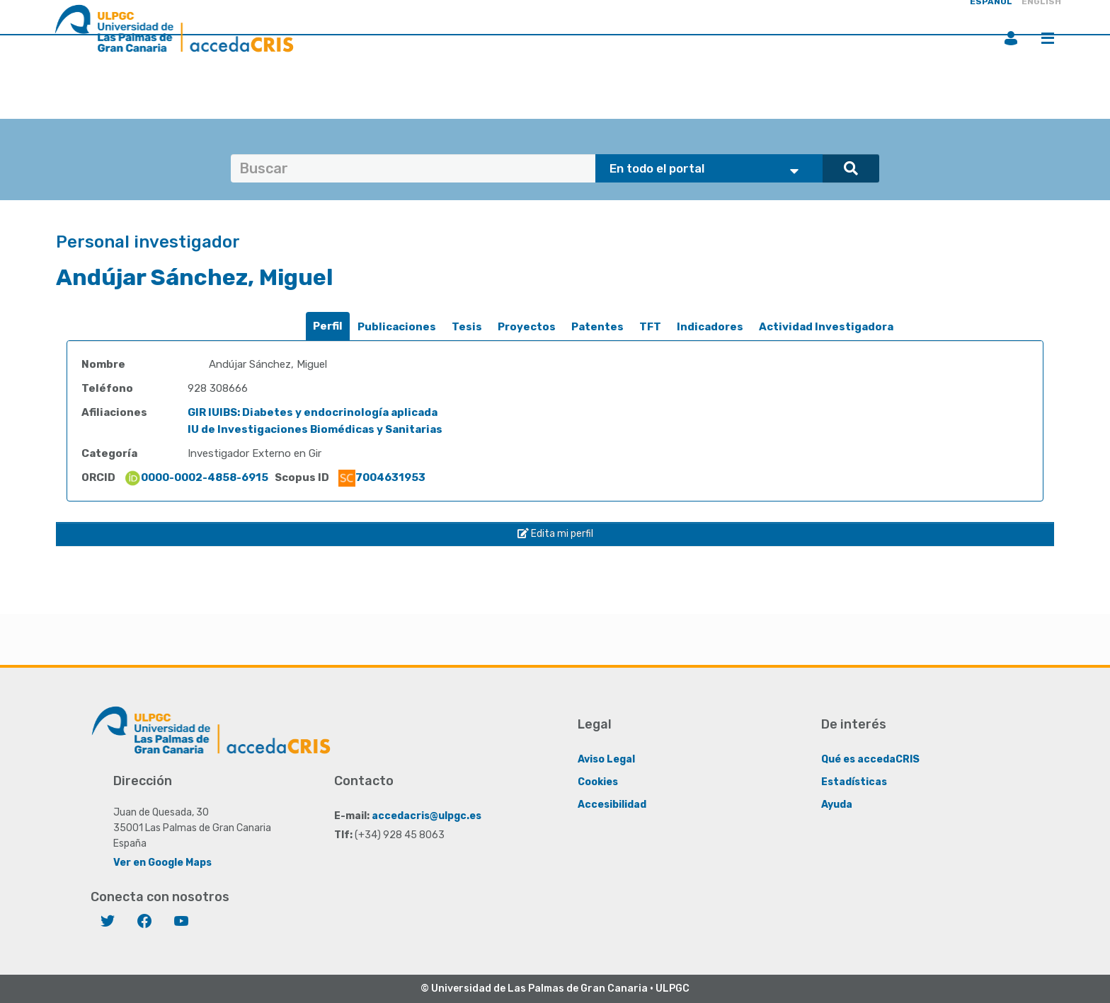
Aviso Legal (606, 759)
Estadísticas (854, 782)
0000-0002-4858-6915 (196, 477)
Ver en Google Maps (162, 863)
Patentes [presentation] (597, 326)
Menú (1047, 38)
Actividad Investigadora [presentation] (826, 326)
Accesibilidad (612, 805)
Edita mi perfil (555, 534)
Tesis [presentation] (467, 326)
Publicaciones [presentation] (396, 326)
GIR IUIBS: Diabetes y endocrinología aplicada (312, 412)
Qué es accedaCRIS (870, 759)
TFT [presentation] (650, 326)
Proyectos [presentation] (527, 326)
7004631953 (381, 477)
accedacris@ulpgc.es (426, 816)
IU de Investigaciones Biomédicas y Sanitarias (315, 429)
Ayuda (836, 805)
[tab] (328, 326)
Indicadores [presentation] (710, 326)
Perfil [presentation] (328, 326)
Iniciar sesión (1010, 38)
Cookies (598, 782)
